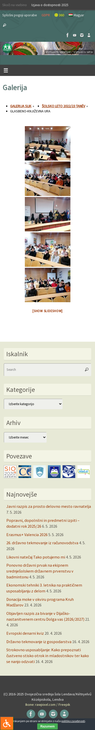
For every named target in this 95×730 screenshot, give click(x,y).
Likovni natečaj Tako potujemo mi (35, 557)
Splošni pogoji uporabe (19, 15)
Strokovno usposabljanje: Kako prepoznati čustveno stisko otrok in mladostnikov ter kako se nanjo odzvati (47, 655)
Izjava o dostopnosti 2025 (49, 5)
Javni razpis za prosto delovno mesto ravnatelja (48, 506)
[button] (47, 48)
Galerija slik (20, 106)
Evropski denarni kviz (25, 633)
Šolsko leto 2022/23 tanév (63, 106)
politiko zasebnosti (73, 721)
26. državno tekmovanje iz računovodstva (42, 542)
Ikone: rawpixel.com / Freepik (47, 704)
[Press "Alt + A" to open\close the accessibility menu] (6, 723)
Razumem (47, 726)
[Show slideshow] (47, 311)
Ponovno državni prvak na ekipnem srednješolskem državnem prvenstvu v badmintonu (39, 571)
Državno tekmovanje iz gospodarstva (38, 641)
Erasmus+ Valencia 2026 (27, 534)
